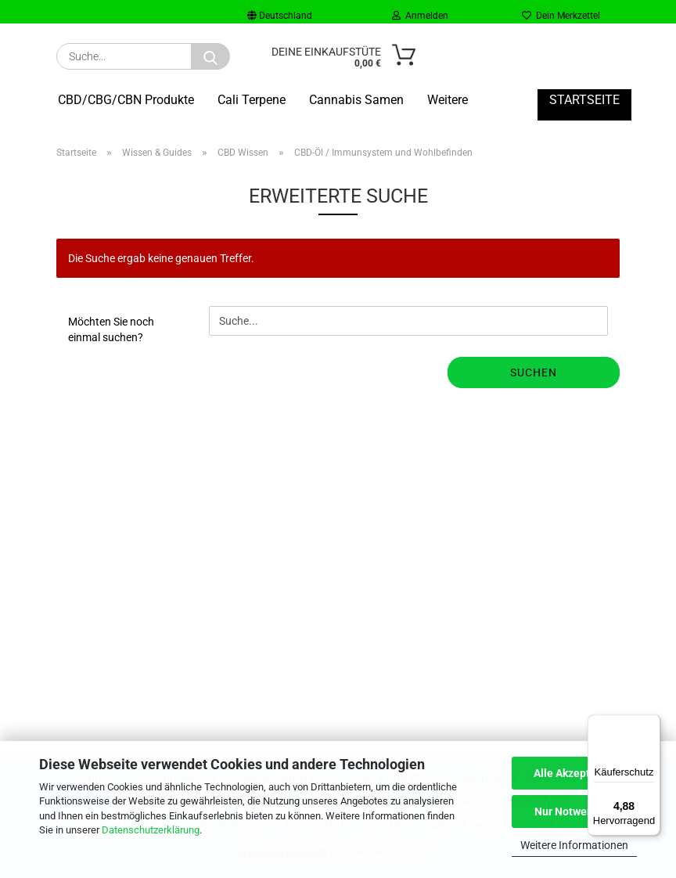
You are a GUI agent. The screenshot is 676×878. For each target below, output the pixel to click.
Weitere (447, 99)
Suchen (533, 372)
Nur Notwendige (574, 811)
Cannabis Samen (356, 99)
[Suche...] (210, 56)
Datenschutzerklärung (151, 830)
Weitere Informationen (574, 845)
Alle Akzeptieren (575, 773)
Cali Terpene (252, 99)
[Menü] (651, 723)
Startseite (584, 99)
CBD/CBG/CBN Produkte (126, 99)
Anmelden (420, 15)
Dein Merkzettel (561, 15)
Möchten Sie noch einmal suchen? (111, 329)
